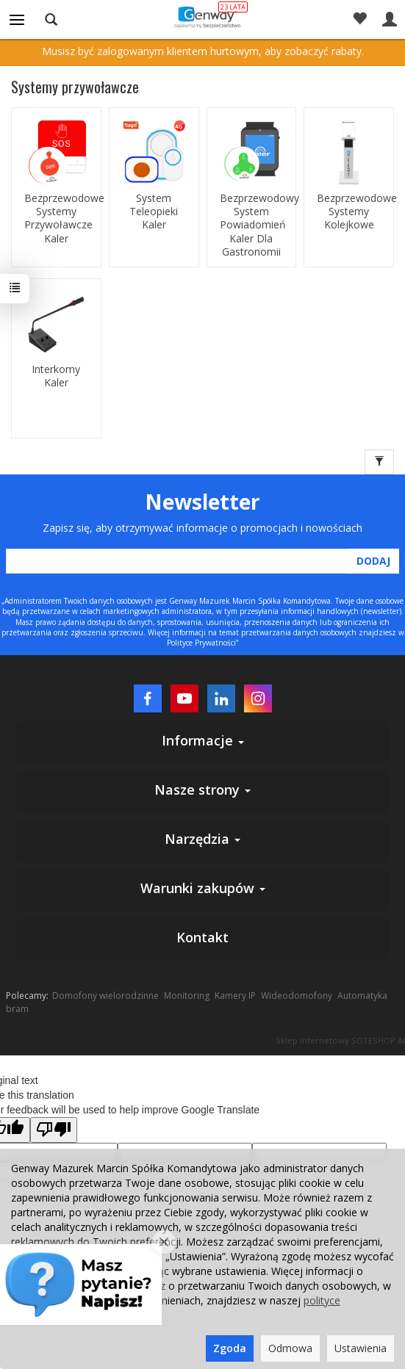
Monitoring (186, 995)
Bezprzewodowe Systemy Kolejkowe (349, 211)
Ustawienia (360, 1348)
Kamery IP (235, 995)
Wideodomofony (296, 995)
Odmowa (290, 1348)
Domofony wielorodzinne (105, 995)
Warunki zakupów (202, 888)
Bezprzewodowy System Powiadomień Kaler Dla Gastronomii (252, 225)
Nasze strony (202, 789)
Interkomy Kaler (56, 376)
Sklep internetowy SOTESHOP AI (340, 1040)
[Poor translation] (53, 1130)
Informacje (203, 740)
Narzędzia (202, 839)
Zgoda (229, 1348)
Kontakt (202, 937)
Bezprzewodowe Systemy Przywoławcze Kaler (56, 218)
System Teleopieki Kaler (153, 211)
